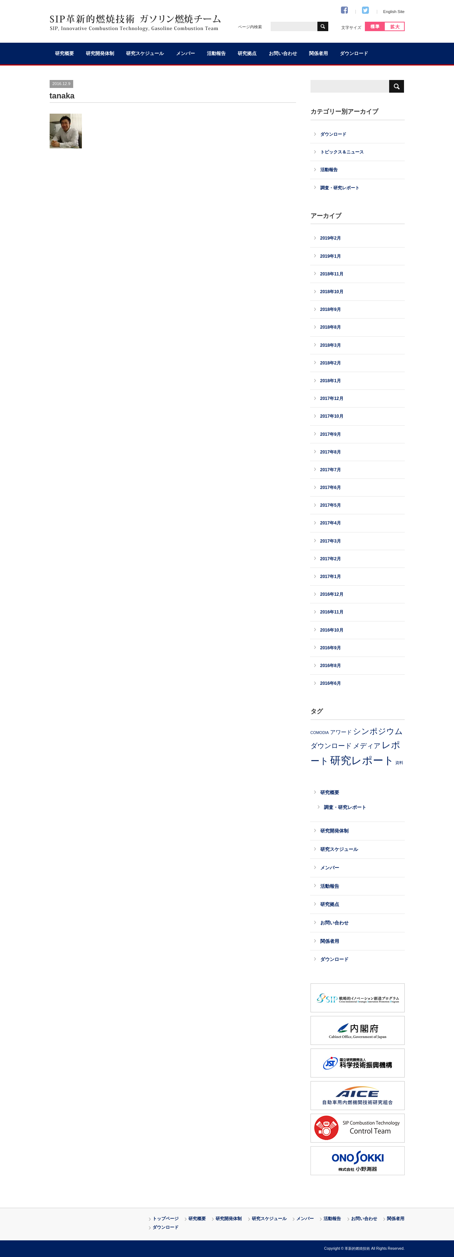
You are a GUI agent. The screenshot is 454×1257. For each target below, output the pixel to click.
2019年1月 (330, 256)
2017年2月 (330, 558)
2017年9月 (330, 434)
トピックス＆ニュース (342, 152)
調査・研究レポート (339, 187)
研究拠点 (247, 53)
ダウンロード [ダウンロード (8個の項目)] (331, 746)
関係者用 (318, 53)
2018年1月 (330, 380)
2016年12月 (331, 594)
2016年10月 (331, 630)
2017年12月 (331, 398)
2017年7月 (330, 469)
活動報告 (216, 53)
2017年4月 (330, 523)
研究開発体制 (100, 53)
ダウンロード (354, 53)
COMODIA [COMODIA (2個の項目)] (320, 732)
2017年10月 (331, 416)
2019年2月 (330, 238)
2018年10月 (331, 291)
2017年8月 (330, 452)
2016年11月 (331, 612)
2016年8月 (330, 665)
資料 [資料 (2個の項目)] (399, 762)
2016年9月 (330, 647)
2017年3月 (330, 541)
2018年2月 (330, 363)
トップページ (166, 1218)
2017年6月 (330, 487)
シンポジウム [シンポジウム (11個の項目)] (378, 731)
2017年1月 (330, 576)
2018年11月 (331, 274)
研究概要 (64, 53)
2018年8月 (330, 327)
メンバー (185, 53)
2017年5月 (330, 505)
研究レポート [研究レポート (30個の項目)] (362, 760)
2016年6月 (330, 683)
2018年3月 (330, 345)
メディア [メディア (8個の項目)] (366, 746)
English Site (394, 11)
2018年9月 (330, 309)
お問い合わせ (283, 53)
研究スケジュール (145, 53)
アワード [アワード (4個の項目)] (341, 732)
